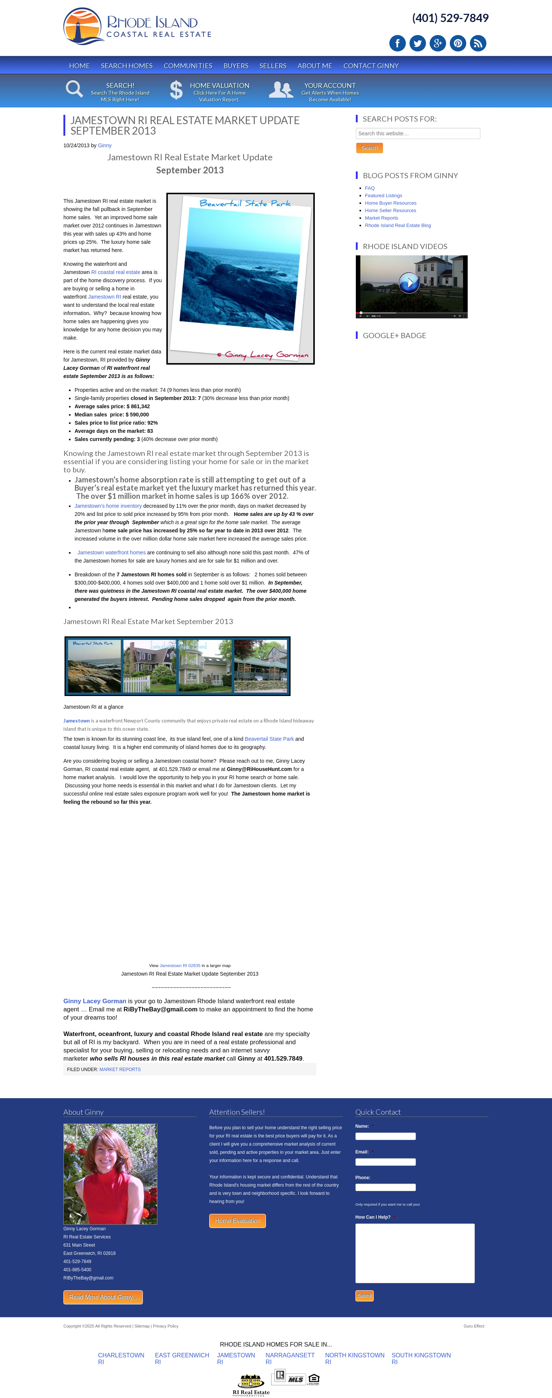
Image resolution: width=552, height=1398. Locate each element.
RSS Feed (478, 43)
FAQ (370, 188)
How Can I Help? (375, 1217)
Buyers (235, 66)
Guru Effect (474, 1326)
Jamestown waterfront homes (111, 552)
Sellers (273, 66)
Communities (188, 66)
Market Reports (120, 1069)
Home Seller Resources (390, 210)
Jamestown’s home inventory (108, 506)
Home (79, 66)
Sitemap (142, 1326)
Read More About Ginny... (103, 1297)
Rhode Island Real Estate (152, 29)
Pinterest (458, 43)
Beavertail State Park (268, 739)
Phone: (363, 1177)
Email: (364, 1152)
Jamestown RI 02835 (180, 965)
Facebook (397, 43)
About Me (315, 66)
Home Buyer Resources (391, 203)
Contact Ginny (371, 66)
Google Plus (438, 43)
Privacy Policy (165, 1326)
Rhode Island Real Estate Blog (398, 225)
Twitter (418, 43)
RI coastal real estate (115, 272)
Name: (364, 1126)
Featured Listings (383, 195)
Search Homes (127, 66)
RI (118, 297)
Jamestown (102, 297)
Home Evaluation (237, 1221)
